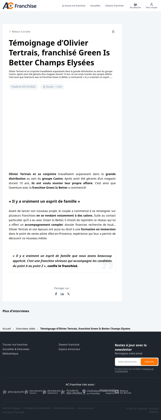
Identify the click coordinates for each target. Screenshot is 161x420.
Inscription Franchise (13, 412)
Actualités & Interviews (16, 349)
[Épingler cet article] (113, 31)
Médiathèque (10, 353)
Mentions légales (11, 408)
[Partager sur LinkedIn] (62, 293)
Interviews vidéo (25, 328)
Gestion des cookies (64, 408)
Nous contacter (86, 408)
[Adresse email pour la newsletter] (127, 361)
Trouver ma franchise (15, 344)
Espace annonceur (69, 349)
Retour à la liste (19, 31)
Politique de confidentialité (37, 408)
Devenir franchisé (69, 344)
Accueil (7, 328)
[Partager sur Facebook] (55, 293)
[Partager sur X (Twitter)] (68, 293)
